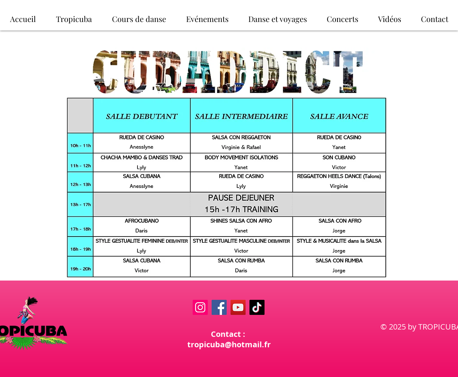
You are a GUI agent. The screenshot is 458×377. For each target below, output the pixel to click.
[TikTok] (257, 307)
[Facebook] (219, 307)
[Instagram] (200, 307)
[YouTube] (238, 307)
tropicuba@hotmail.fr (229, 344)
